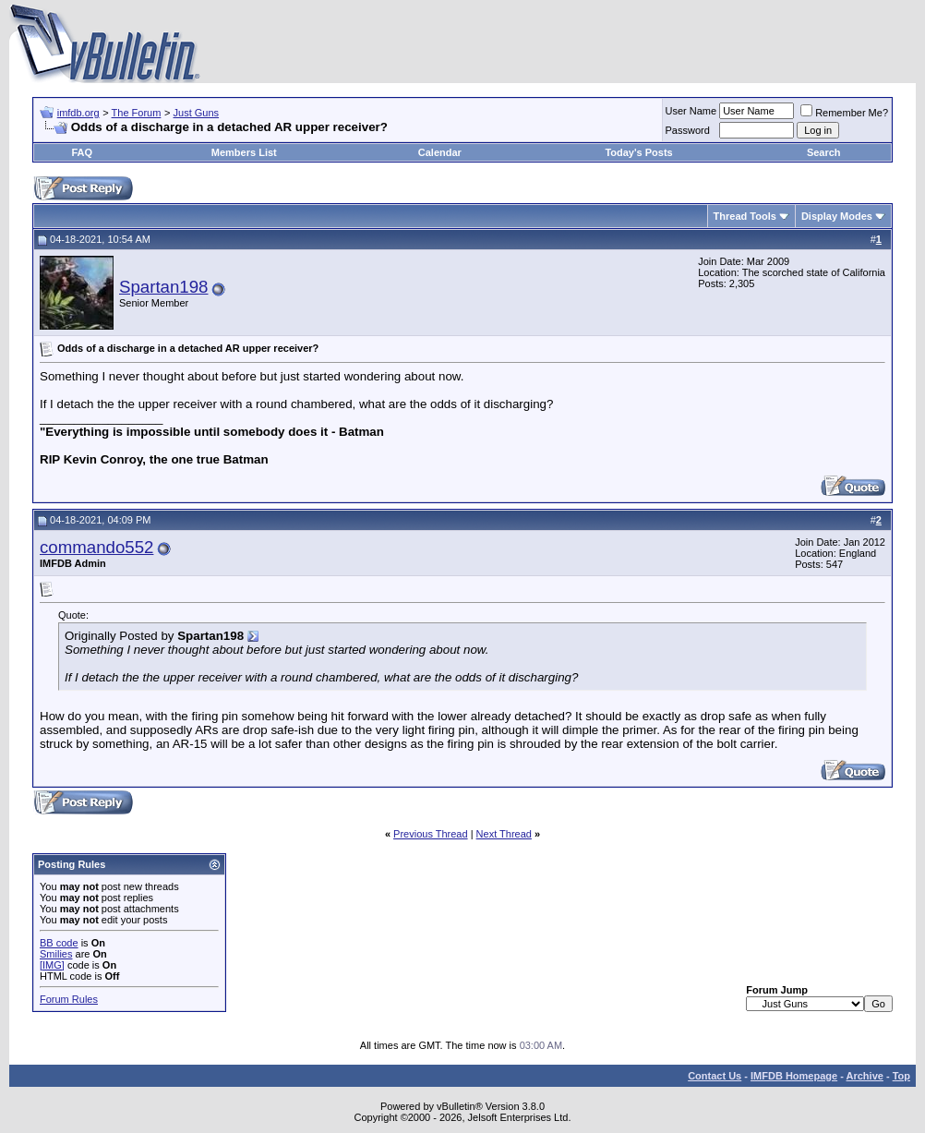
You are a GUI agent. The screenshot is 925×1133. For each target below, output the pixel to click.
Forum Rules (69, 999)
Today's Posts (638, 152)
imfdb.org (78, 112)
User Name (691, 110)
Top (901, 1075)
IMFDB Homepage (794, 1075)
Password (688, 130)
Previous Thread (430, 833)
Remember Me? (844, 112)
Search (824, 152)
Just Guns (197, 112)
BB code (59, 942)
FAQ (81, 152)
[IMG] (52, 964)
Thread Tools (745, 216)
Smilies (56, 953)
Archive (865, 1075)
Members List (244, 152)
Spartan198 (163, 286)
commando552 (96, 547)
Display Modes (836, 216)
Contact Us (714, 1075)
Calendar (440, 152)
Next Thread (504, 833)
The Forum (137, 112)
